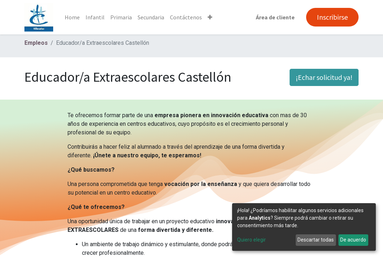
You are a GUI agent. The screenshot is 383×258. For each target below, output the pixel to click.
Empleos (36, 42)
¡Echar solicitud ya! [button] (324, 77)
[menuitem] (72, 17)
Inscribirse (332, 17)
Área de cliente (275, 17)
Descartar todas (315, 240)
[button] (210, 17)
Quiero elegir (251, 240)
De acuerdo (353, 240)
